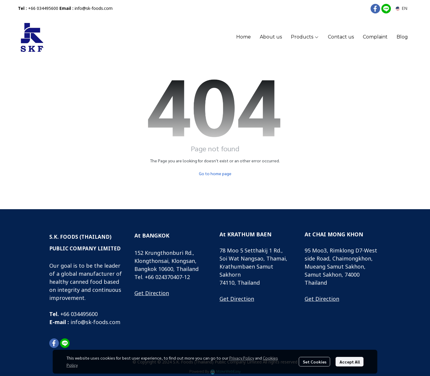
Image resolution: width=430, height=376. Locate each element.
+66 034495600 (43, 8)
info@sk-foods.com (94, 8)
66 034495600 (80, 314)
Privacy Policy (241, 357)
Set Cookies (314, 361)
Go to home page (215, 173)
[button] (401, 8)
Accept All (350, 361)
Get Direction (151, 293)
